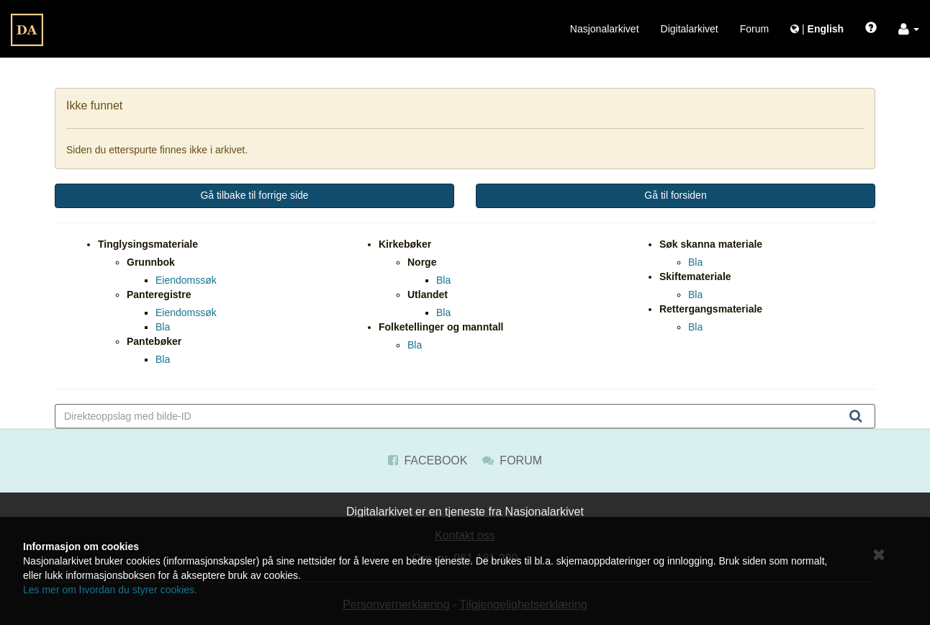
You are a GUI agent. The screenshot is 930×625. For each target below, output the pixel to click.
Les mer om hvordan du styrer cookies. (110, 589)
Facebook (427, 460)
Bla (162, 327)
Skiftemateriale (695, 276)
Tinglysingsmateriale (148, 244)
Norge (421, 262)
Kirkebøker (405, 244)
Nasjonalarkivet (604, 29)
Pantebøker (154, 341)
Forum (754, 29)
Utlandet (427, 294)
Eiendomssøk (186, 280)
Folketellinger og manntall (441, 327)
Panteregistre (159, 294)
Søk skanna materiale (710, 244)
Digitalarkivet (689, 29)
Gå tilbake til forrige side (254, 195)
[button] (909, 29)
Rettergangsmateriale (710, 309)
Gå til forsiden (675, 195)
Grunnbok (151, 262)
